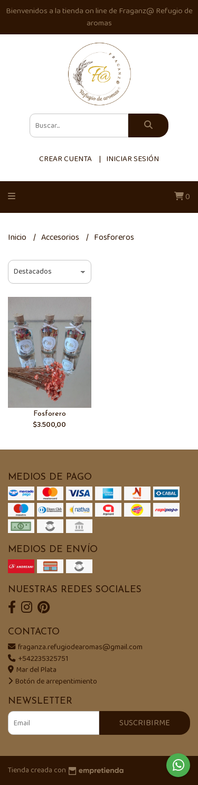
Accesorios (61, 237)
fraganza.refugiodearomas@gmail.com (75, 647)
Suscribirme (144, 723)
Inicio (18, 237)
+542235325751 (38, 658)
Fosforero (49, 414)
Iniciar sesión (132, 159)
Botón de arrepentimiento (52, 681)
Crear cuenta (65, 159)
